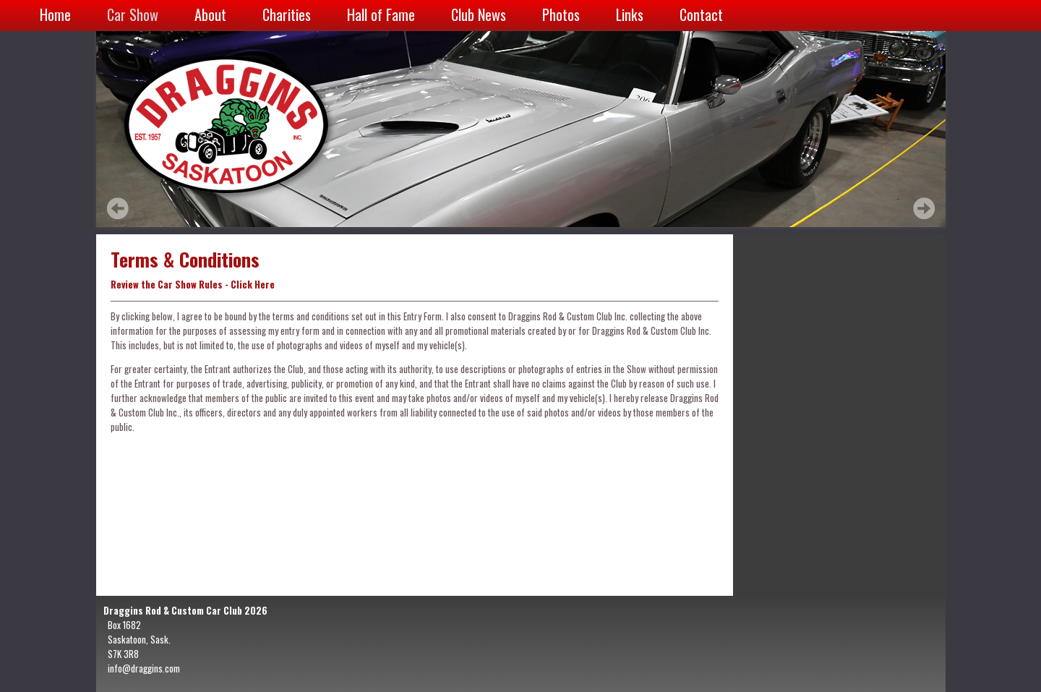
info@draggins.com (144, 668)
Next (924, 208)
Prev (118, 208)
